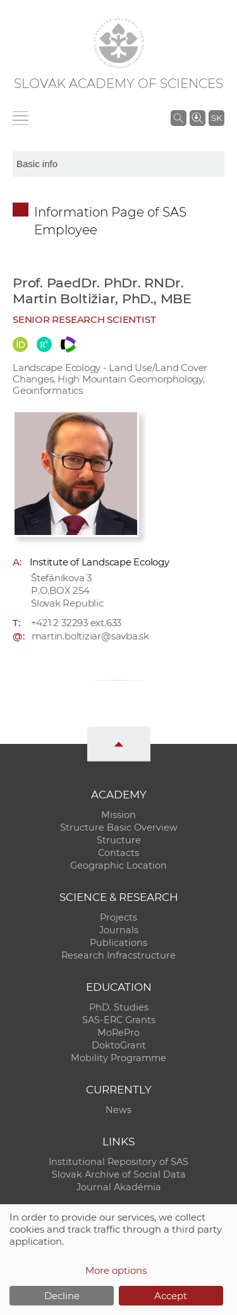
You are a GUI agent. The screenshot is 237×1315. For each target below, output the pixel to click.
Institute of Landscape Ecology (99, 562)
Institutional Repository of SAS (118, 1161)
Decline (62, 1296)
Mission (118, 815)
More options (116, 1270)
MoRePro (118, 1032)
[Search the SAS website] (178, 118)
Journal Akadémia (118, 1187)
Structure (119, 840)
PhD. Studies (119, 1007)
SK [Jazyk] (216, 118)
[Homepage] (119, 43)
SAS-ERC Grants (118, 1020)
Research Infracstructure (118, 955)
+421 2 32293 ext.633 (76, 623)
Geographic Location (118, 865)
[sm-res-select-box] (118, 164)
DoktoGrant (119, 1045)
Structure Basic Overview (119, 827)
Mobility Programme (118, 1058)
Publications (118, 942)
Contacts (118, 853)
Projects (118, 917)
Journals (118, 930)
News (118, 1110)
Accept (170, 1296)
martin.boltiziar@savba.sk (90, 636)
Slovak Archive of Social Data (119, 1174)
